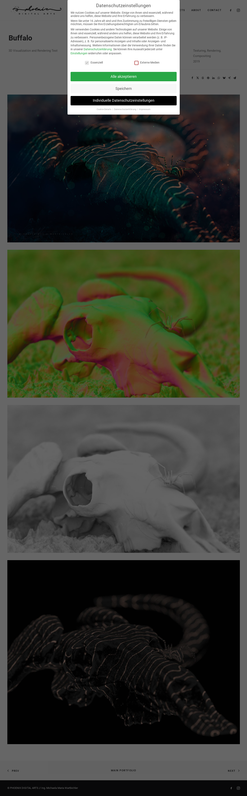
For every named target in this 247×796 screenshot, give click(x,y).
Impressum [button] (145, 109)
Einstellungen (79, 53)
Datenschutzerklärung (98, 49)
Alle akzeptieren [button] (124, 76)
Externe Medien (146, 62)
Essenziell (94, 62)
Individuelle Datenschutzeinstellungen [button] (123, 100)
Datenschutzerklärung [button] (125, 109)
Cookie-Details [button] (104, 109)
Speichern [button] (123, 88)
